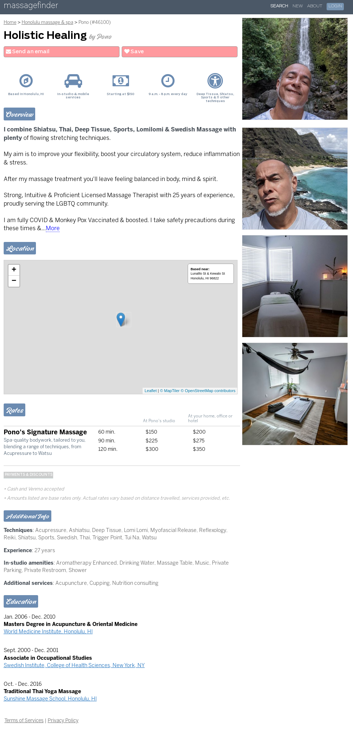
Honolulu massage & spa (47, 22)
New (298, 6)
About (314, 6)
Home (10, 22)
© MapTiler (170, 390)
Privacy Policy (63, 720)
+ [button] (14, 270)
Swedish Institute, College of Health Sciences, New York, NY (74, 665)
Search (279, 6)
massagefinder (31, 6)
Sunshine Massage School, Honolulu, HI (50, 698)
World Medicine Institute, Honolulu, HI (48, 631)
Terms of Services (24, 720)
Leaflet (150, 390)
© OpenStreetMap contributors (208, 390)
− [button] (14, 281)
